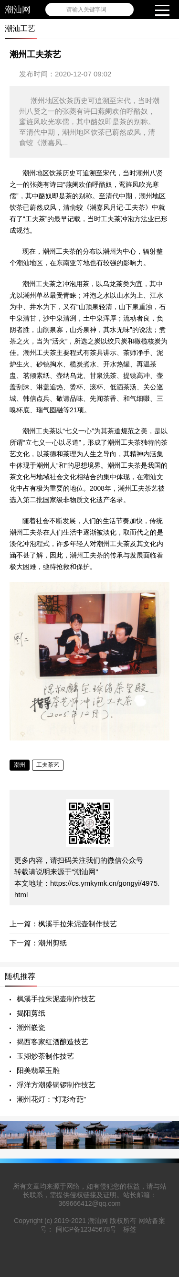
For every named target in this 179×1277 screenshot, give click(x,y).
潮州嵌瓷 (31, 1027)
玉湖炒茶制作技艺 (45, 1056)
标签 (130, 1229)
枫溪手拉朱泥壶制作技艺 (77, 924)
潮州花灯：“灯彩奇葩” (51, 1099)
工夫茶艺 (47, 765)
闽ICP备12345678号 (86, 1229)
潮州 (19, 765)
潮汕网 (18, 9)
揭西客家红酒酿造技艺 (52, 1042)
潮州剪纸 (52, 943)
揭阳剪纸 (31, 1013)
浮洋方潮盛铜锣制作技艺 (56, 1085)
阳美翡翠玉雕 (38, 1070)
